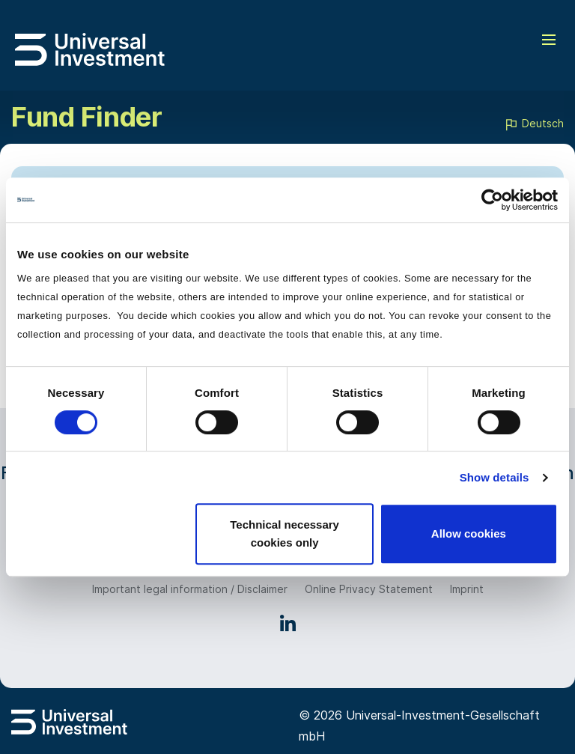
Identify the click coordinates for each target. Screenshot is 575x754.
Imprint (467, 589)
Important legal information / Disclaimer (190, 589)
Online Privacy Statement (369, 589)
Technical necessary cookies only (284, 533)
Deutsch (534, 124)
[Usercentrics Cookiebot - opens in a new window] (492, 200)
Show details (494, 477)
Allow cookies (468, 533)
